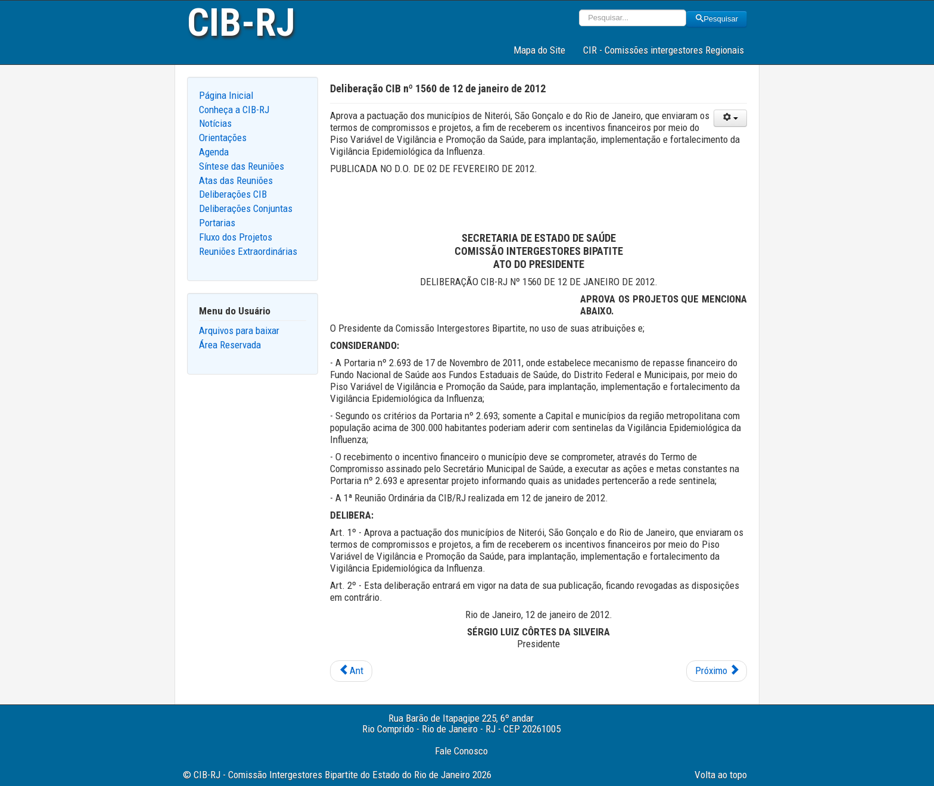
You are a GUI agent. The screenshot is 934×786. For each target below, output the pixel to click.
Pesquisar (716, 18)
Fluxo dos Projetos (235, 237)
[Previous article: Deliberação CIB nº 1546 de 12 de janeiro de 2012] (351, 671)
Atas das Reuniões (236, 180)
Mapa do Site (539, 50)
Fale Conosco (461, 751)
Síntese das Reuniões (241, 166)
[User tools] (730, 118)
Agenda (214, 152)
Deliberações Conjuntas (245, 208)
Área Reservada (230, 345)
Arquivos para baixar (239, 330)
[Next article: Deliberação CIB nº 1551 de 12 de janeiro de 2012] (716, 671)
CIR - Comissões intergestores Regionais (663, 50)
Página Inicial (226, 95)
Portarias (217, 223)
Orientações (223, 138)
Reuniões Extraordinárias (248, 251)
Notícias (215, 123)
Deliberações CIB (233, 194)
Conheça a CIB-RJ (234, 110)
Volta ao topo (721, 775)
